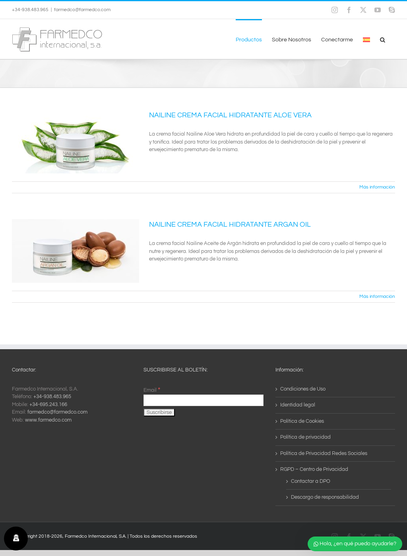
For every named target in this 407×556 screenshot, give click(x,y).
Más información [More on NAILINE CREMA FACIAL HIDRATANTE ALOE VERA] (377, 187)
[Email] (203, 400)
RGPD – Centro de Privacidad (314, 469)
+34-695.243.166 (48, 404)
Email (151, 390)
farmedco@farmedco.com (82, 9)
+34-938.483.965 (52, 396)
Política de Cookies (302, 421)
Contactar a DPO (310, 481)
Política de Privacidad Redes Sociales (323, 453)
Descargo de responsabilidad (325, 497)
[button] (382, 39)
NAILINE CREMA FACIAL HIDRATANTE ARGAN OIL (230, 224)
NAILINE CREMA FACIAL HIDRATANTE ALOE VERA (230, 115)
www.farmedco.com (48, 420)
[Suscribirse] (159, 412)
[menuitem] (366, 39)
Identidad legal (297, 405)
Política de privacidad (305, 437)
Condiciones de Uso (303, 389)
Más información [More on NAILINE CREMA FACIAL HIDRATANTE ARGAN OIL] (377, 296)
